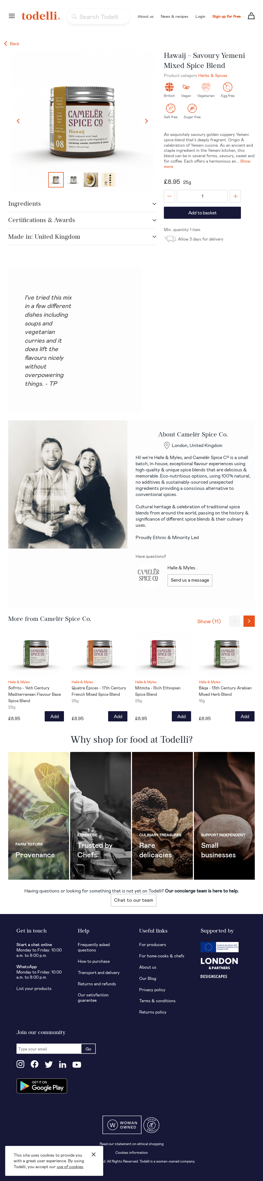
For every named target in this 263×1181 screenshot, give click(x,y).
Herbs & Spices (212, 75)
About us (146, 16)
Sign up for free (226, 16)
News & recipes (174, 16)
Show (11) (209, 621)
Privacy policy (152, 989)
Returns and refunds (97, 983)
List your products (34, 988)
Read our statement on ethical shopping (132, 1144)
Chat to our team (133, 900)
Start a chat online (34, 944)
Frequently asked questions (94, 947)
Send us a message (190, 580)
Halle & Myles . (182, 567)
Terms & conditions (157, 1000)
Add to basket (202, 212)
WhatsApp (26, 966)
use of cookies (70, 1166)
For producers (152, 944)
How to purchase (94, 961)
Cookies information (131, 1152)
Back (11, 43)
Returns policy (152, 1011)
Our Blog (147, 978)
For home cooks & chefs (161, 955)
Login (200, 16)
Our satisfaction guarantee (93, 997)
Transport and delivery (99, 972)
